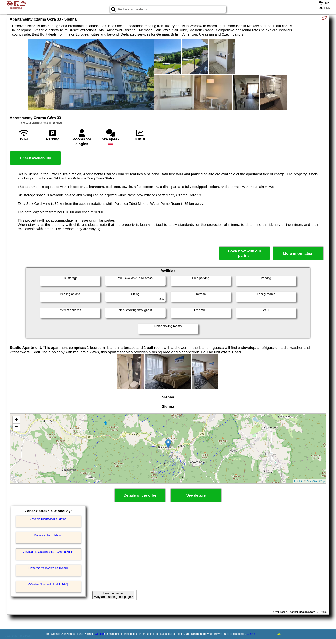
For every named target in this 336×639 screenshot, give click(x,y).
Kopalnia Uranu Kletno (48, 535)
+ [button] (16, 420)
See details (196, 495)
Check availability (35, 158)
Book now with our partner (244, 253)
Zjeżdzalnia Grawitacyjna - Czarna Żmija (48, 551)
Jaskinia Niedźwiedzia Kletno (48, 519)
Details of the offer (140, 495)
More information (298, 253)
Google (99, 633)
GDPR (251, 633)
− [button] (16, 427)
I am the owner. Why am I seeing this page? (113, 595)
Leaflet (298, 481)
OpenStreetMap (316, 481)
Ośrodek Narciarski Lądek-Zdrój (48, 584)
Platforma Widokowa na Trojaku (48, 568)
